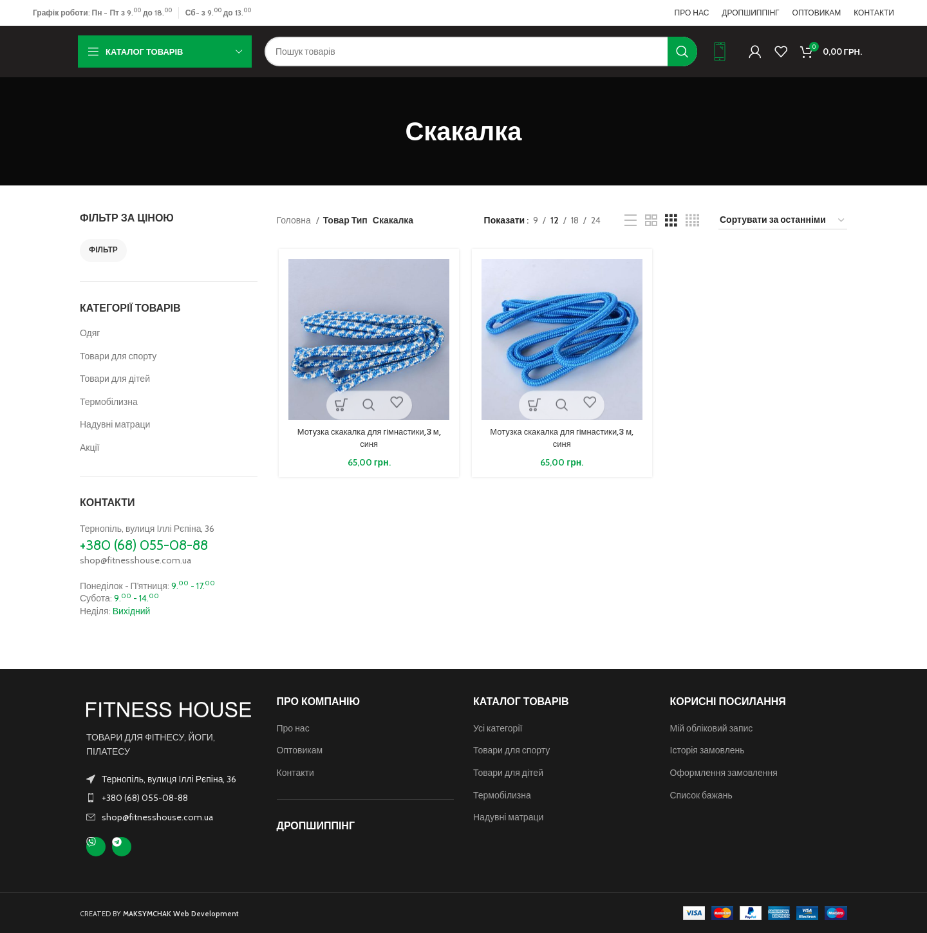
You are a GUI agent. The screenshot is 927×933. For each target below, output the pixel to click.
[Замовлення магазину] (782, 220)
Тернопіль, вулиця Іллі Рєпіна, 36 (147, 528)
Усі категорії (497, 728)
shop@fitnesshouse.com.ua (135, 560)
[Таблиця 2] (651, 220)
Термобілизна (109, 402)
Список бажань (701, 795)
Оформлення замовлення (724, 772)
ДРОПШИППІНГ (316, 825)
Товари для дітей (115, 378)
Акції (89, 447)
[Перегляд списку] (630, 220)
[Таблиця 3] (671, 220)
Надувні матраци (115, 424)
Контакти (295, 772)
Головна (295, 220)
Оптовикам (300, 750)
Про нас (293, 728)
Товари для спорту (118, 356)
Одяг (90, 333)
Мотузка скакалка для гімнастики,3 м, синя (366, 439)
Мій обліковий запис (711, 728)
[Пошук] (481, 51)
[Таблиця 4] (692, 220)
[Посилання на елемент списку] (168, 798)
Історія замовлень (707, 750)
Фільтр (103, 249)
